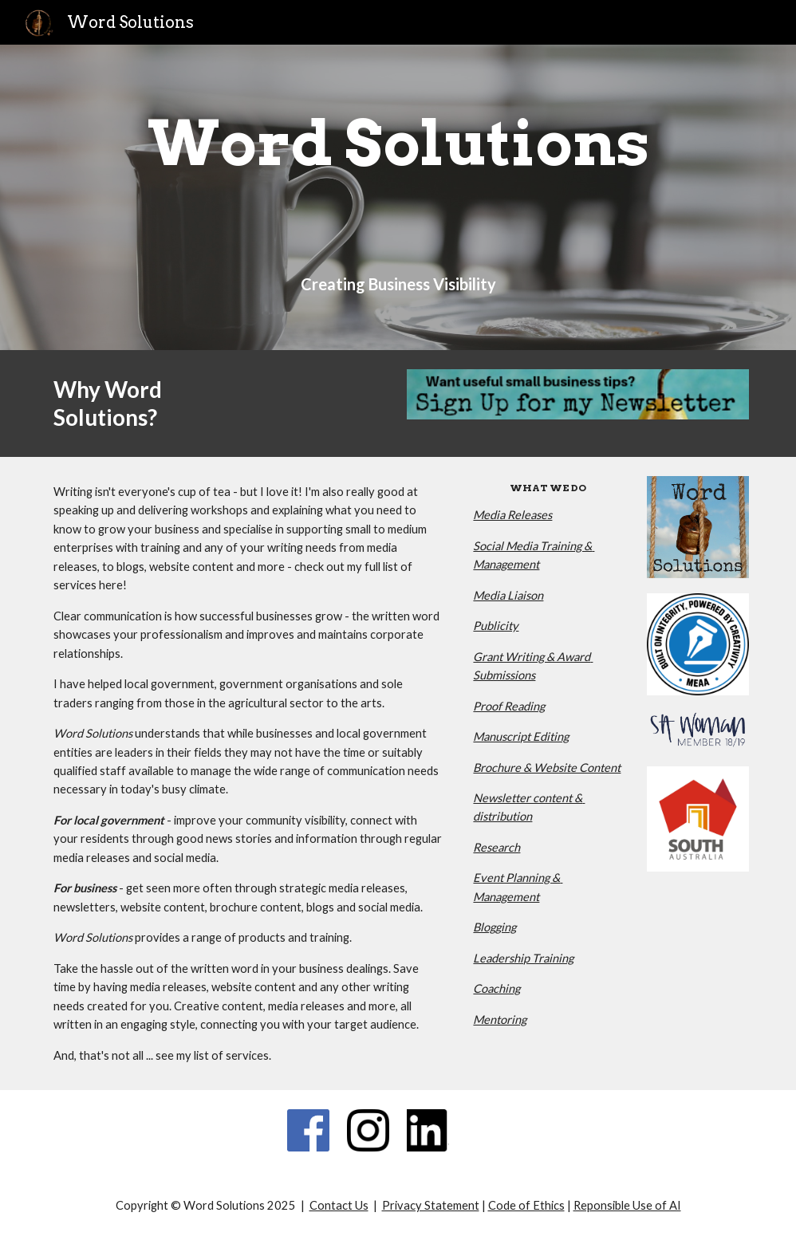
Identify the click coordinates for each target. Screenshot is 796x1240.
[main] (397, 143)
